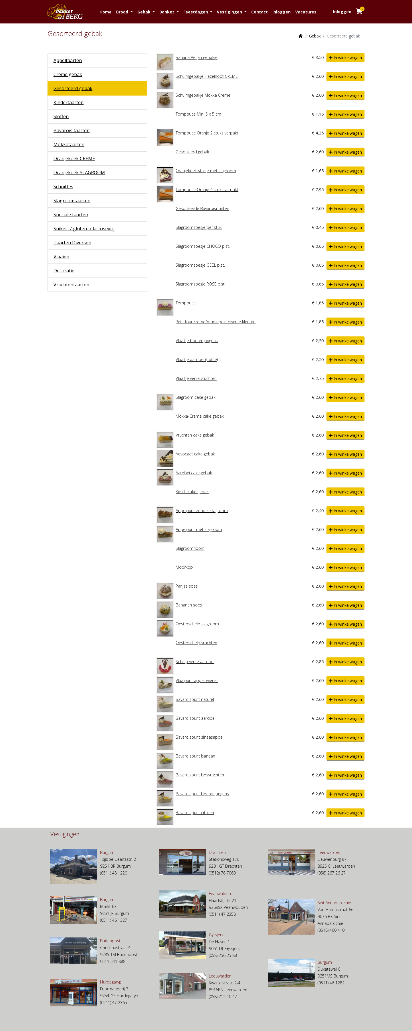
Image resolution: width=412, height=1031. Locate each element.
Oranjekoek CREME (74, 158)
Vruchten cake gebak (195, 435)
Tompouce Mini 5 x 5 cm (198, 114)
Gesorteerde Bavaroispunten (202, 208)
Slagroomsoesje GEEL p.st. (200, 265)
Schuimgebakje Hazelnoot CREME (207, 76)
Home (106, 12)
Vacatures (305, 12)
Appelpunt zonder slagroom (202, 510)
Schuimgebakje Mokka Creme (203, 95)
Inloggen (281, 12)
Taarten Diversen (72, 242)
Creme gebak (68, 74)
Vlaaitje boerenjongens (197, 340)
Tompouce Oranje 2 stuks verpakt (207, 133)
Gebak (144, 12)
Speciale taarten (71, 214)
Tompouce (186, 303)
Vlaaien (61, 256)
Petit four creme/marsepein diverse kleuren (215, 321)
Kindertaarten (69, 102)
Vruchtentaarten (71, 284)
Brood (122, 12)
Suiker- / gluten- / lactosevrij (84, 228)
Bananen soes (189, 605)
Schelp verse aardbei (195, 661)
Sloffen (61, 116)
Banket (167, 12)
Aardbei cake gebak (194, 472)
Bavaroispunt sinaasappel (199, 737)
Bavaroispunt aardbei (195, 718)
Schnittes (63, 186)
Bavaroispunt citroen (195, 812)
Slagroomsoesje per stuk (199, 227)
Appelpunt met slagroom (199, 529)
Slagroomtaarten (72, 200)
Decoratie (64, 270)
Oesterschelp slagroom (197, 623)
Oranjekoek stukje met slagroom (206, 170)
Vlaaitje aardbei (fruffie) (197, 359)
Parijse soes (187, 586)
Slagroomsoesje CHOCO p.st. (203, 246)
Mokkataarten (69, 144)
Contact (259, 12)
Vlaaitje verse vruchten (196, 378)
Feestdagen (196, 12)
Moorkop (184, 567)
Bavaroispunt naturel (195, 699)
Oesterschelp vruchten (196, 642)
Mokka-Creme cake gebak (200, 416)
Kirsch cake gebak (192, 491)
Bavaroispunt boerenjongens (202, 793)
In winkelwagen (345, 57)
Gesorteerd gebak (73, 88)
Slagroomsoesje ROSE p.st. (200, 284)
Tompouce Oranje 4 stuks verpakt (207, 189)
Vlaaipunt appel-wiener (197, 680)
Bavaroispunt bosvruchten (200, 775)
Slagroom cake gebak (195, 397)
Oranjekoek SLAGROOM (79, 172)
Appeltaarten (68, 60)
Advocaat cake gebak (195, 454)
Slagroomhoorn (190, 548)
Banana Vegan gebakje (196, 57)
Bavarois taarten (72, 130)
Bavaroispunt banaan (195, 756)
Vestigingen (230, 12)
